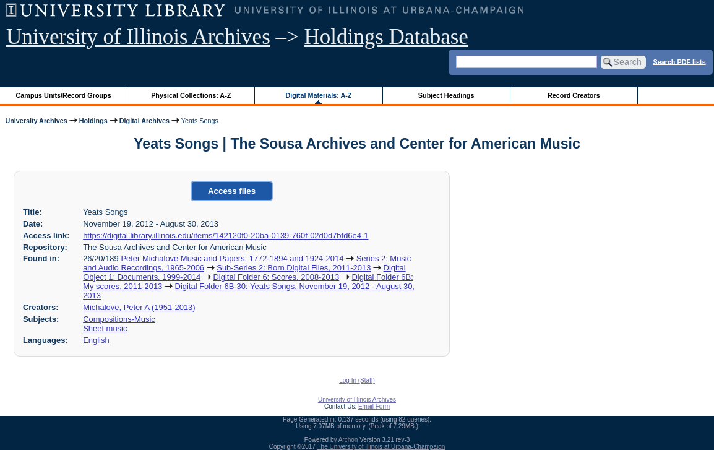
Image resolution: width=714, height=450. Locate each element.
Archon (348, 439)
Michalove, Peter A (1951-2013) (139, 307)
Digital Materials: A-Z (318, 95)
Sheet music (105, 328)
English (96, 340)
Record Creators (574, 95)
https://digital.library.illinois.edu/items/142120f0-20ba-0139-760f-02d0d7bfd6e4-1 (225, 235)
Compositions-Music (119, 319)
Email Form (374, 406)
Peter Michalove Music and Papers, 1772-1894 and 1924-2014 (232, 258)
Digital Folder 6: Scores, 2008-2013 (276, 277)
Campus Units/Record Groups (63, 95)
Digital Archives (144, 120)
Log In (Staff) (357, 380)
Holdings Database (386, 37)
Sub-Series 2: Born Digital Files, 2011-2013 (294, 267)
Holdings (93, 120)
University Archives (36, 120)
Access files (232, 191)
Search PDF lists (679, 61)
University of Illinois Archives (138, 37)
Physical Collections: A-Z (191, 95)
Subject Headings (446, 95)
